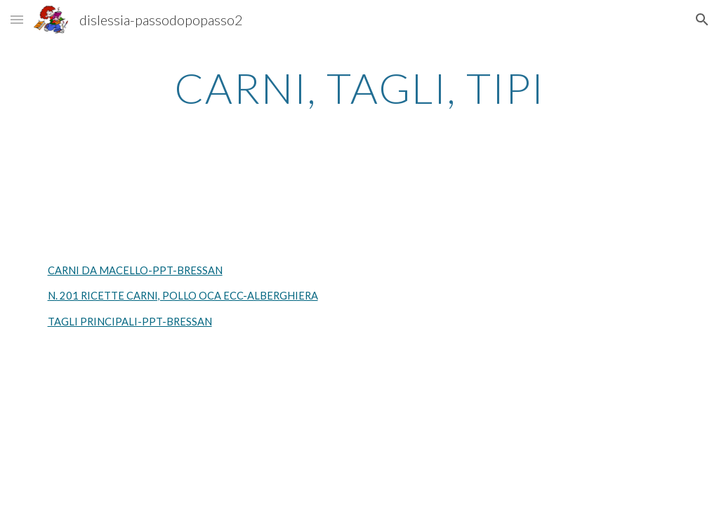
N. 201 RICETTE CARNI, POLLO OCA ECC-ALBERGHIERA (183, 296)
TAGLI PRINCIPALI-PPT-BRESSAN (130, 322)
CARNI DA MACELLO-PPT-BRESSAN (135, 270)
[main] (360, 87)
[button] (17, 19)
